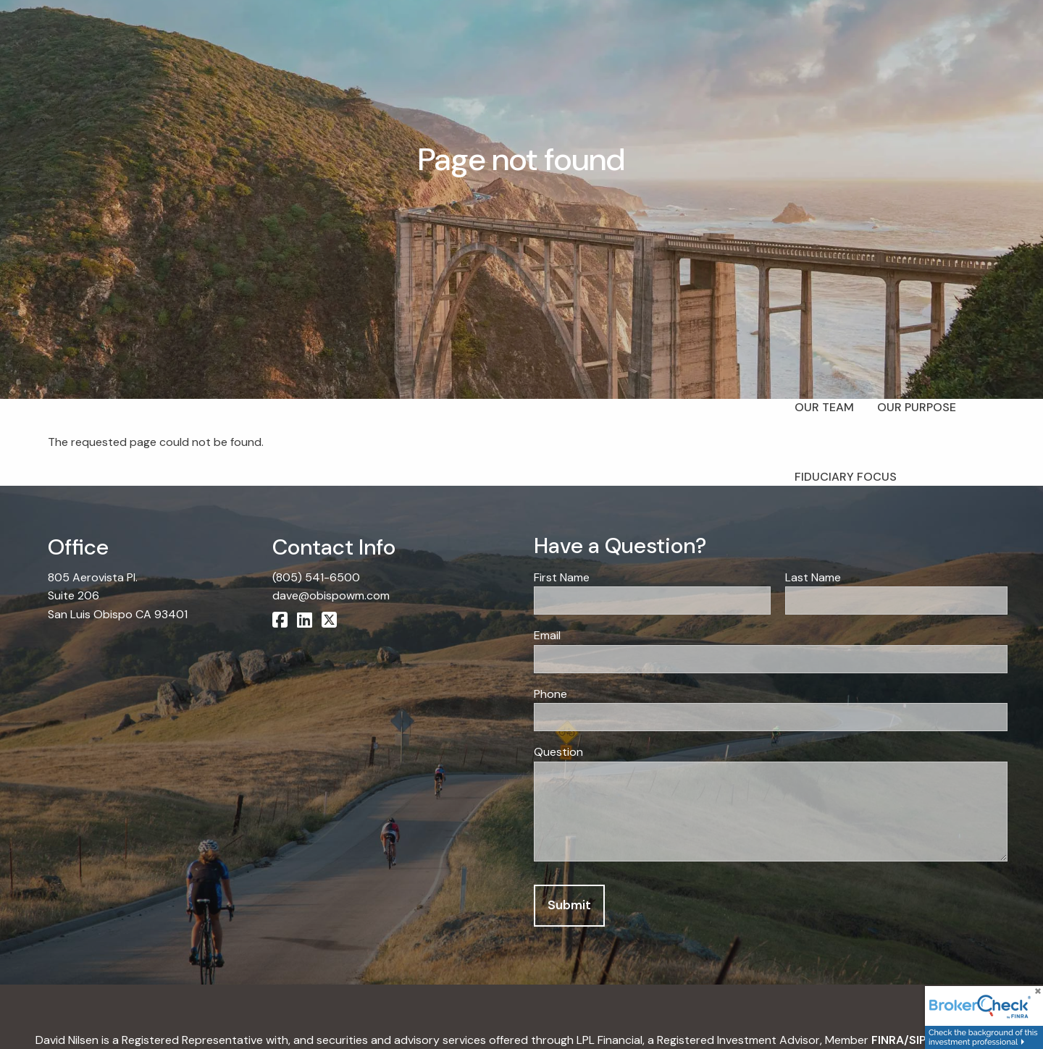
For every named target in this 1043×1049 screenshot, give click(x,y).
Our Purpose (916, 407)
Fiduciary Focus (846, 476)
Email (601, 635)
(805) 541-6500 (316, 577)
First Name (616, 577)
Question (558, 752)
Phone (550, 694)
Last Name (867, 577)
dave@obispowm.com (331, 595)
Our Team (824, 407)
